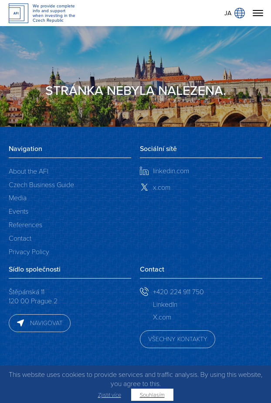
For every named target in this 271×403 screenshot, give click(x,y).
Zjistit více (109, 395)
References (25, 224)
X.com (162, 316)
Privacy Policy (29, 251)
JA (234, 13)
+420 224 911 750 (178, 291)
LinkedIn (165, 304)
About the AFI (28, 170)
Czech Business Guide (41, 184)
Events (18, 210)
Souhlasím (152, 395)
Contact (20, 237)
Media (18, 197)
